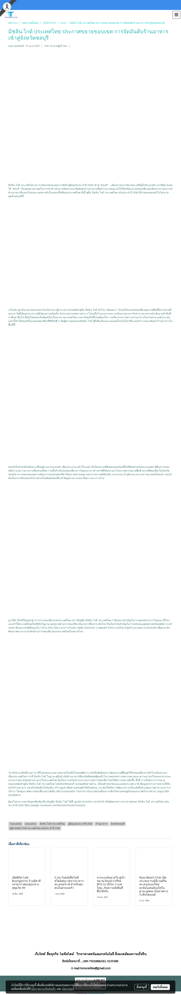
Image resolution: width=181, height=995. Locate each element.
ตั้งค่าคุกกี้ (142, 987)
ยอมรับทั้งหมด (160, 987)
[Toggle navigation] (176, 15)
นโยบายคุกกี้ (68, 988)
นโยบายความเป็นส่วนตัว (43, 988)
